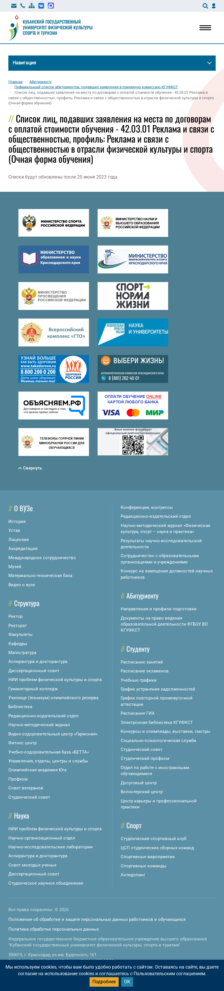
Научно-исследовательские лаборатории (50, 847)
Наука (21, 815)
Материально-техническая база (40, 575)
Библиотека (20, 706)
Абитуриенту (142, 595)
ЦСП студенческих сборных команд (157, 847)
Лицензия (18, 539)
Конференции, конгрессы (147, 507)
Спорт (133, 825)
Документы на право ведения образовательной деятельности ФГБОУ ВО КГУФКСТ (164, 624)
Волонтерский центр (142, 791)
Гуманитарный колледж (33, 688)
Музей (14, 566)
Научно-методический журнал (39, 724)
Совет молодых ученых (32, 865)
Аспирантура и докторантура (37, 661)
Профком (18, 779)
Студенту (137, 648)
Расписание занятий (142, 662)
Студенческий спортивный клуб (153, 838)
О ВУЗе (23, 508)
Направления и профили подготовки (159, 609)
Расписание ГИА (138, 713)
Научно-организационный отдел (41, 838)
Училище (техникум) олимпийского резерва (53, 697)
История (17, 521)
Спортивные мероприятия (147, 856)
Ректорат (17, 625)
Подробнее (104, 981)
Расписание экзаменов (145, 671)
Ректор (15, 616)
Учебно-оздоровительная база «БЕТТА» (48, 752)
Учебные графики (139, 680)
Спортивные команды (143, 866)
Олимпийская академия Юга (37, 770)
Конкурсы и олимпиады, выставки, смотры (165, 731)
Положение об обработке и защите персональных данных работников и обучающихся (97, 919)
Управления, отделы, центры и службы (48, 761)
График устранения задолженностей (158, 689)
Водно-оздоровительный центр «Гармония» (53, 734)
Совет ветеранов (25, 788)
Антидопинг (133, 874)
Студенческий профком (145, 758)
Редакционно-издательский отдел (43, 715)
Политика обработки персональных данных (53, 929)
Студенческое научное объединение (45, 883)
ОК (127, 981)
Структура (26, 603)
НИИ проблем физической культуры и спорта (55, 679)
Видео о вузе (21, 584)
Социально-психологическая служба (158, 740)
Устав (14, 530)
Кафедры (17, 643)
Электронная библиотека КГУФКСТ (157, 722)
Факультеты (20, 634)
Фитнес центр (22, 742)
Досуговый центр (139, 782)
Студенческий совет (29, 797)
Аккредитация (22, 548)
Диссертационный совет (33, 670)
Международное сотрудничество (42, 557)
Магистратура (22, 652)
